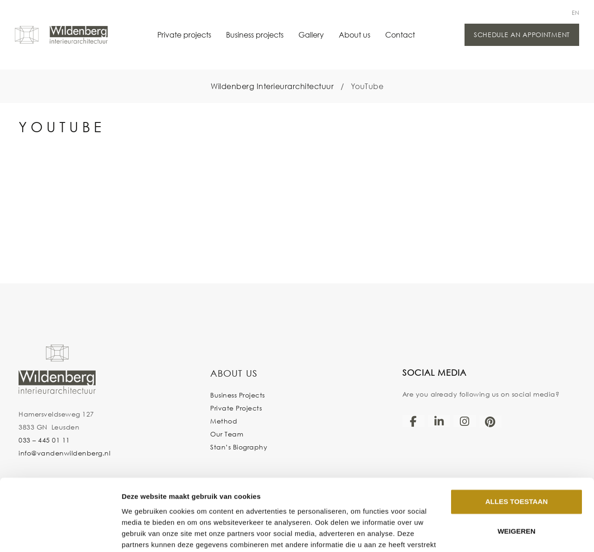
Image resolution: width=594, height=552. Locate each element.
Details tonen (144, 534)
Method (223, 421)
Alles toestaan (516, 454)
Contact (400, 34)
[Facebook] (413, 421)
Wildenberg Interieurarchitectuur (272, 86)
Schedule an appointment (522, 34)
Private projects (184, 34)
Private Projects (236, 408)
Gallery (311, 34)
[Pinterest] (490, 422)
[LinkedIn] (439, 421)
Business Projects (237, 395)
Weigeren (516, 484)
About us (354, 34)
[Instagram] (464, 421)
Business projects (255, 34)
